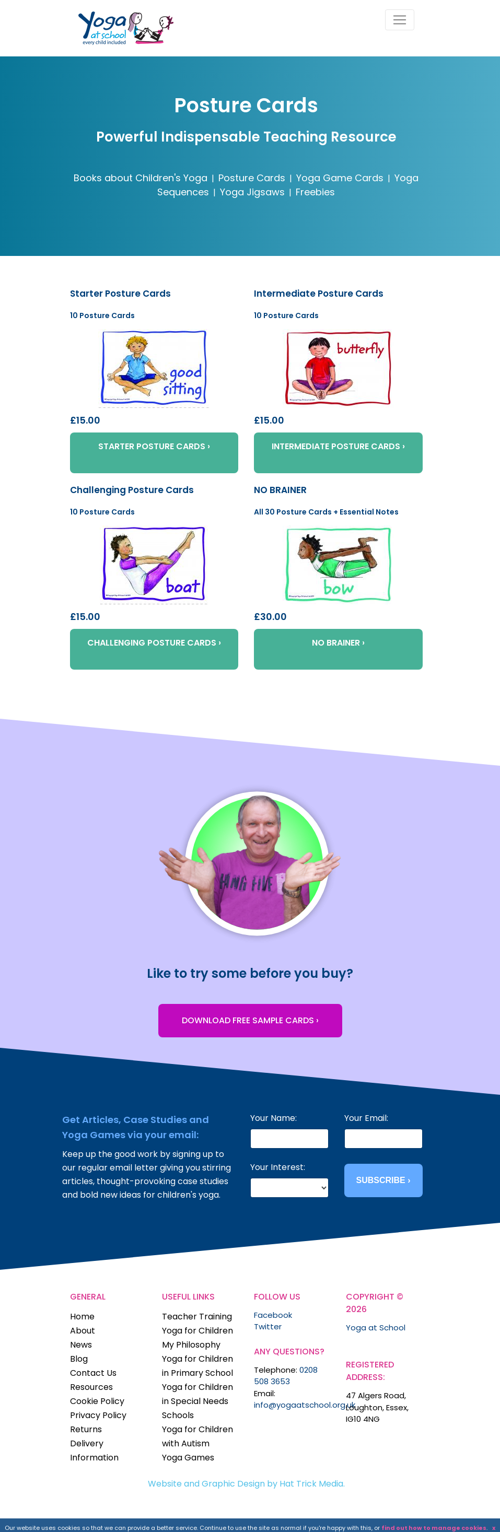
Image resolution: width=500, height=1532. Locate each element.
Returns (86, 1429)
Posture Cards (251, 177)
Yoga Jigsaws (252, 191)
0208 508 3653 (286, 1375)
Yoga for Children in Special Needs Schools (197, 1401)
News (81, 1345)
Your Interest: (277, 1167)
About (82, 1331)
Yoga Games (188, 1458)
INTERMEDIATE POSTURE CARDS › (338, 446)
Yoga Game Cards (339, 177)
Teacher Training (197, 1317)
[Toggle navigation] (399, 19)
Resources (91, 1387)
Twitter (268, 1326)
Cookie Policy (97, 1401)
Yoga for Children (197, 1331)
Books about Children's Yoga (140, 177)
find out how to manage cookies (433, 1528)
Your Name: (273, 1118)
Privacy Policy (98, 1415)
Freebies (315, 191)
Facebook (273, 1314)
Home (82, 1317)
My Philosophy (191, 1345)
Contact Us (93, 1373)
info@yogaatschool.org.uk (304, 1404)
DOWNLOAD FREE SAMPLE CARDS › (250, 1020)
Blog (79, 1359)
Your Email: (366, 1118)
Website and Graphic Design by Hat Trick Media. (246, 1484)
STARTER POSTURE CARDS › (154, 446)
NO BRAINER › (338, 643)
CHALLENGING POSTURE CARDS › (154, 643)
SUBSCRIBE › (383, 1180)
